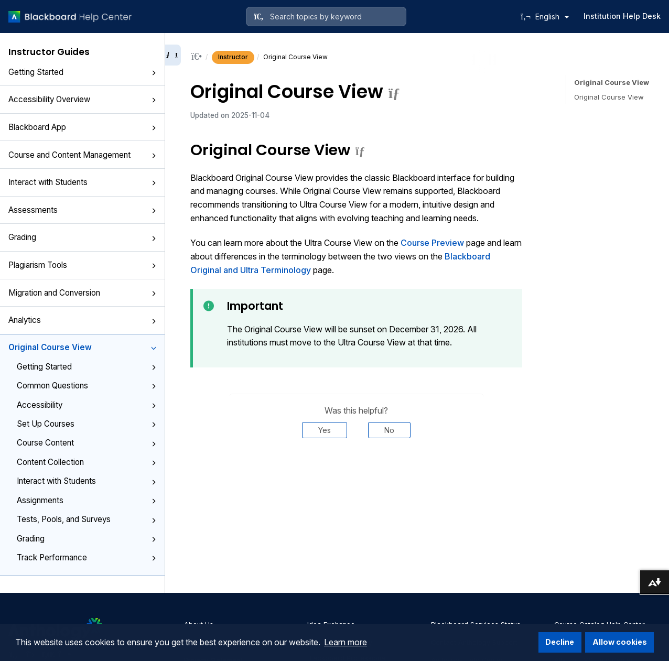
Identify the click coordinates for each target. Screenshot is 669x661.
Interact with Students (82, 182)
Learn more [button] (345, 642)
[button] (153, 72)
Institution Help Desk (622, 16)
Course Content (86, 443)
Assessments (82, 210)
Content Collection (86, 462)
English (552, 16)
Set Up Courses (86, 424)
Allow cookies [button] (619, 641)
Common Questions (86, 386)
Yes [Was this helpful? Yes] (324, 430)
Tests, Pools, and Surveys (86, 519)
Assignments (86, 500)
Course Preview (432, 242)
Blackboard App (82, 127)
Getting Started (82, 72)
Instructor (233, 57)
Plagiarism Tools (82, 265)
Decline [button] (559, 641)
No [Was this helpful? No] (389, 430)
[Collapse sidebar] (173, 55)
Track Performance (86, 557)
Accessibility (86, 405)
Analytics (82, 320)
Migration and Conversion (82, 293)
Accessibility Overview (82, 99)
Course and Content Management (82, 155)
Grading (82, 237)
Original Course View (82, 347)
